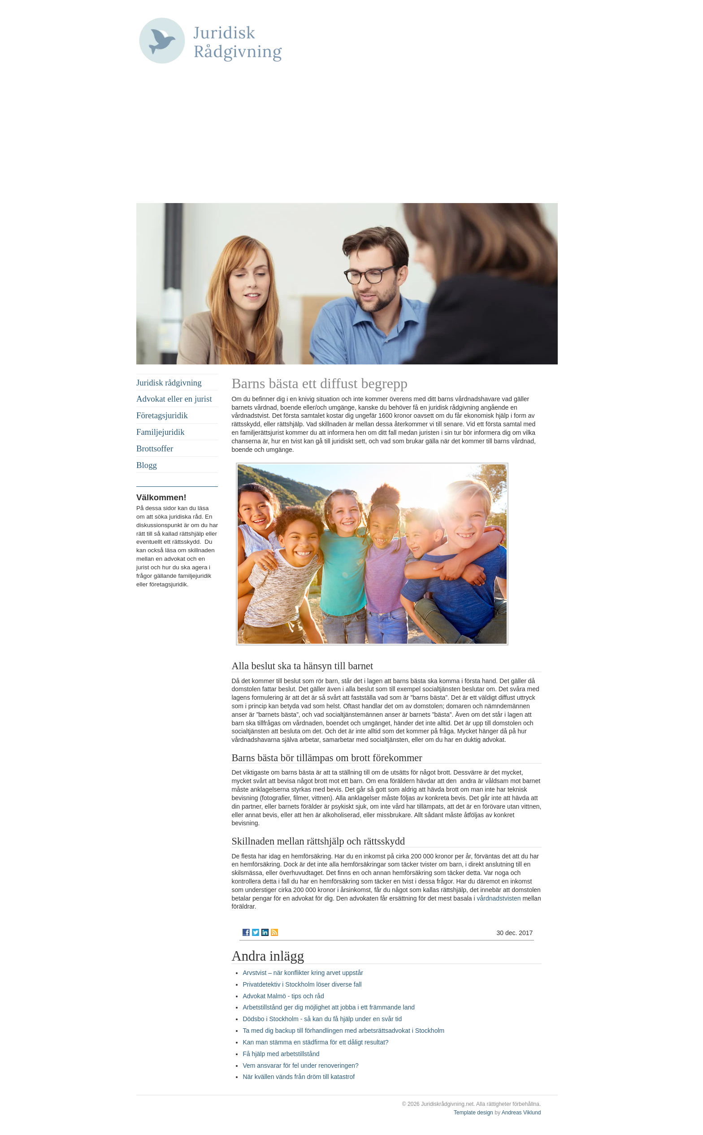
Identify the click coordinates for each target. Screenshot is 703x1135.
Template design (473, 1112)
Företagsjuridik (162, 415)
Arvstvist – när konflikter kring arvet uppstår (303, 972)
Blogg (146, 465)
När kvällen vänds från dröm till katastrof (299, 1076)
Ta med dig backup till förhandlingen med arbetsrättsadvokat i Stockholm (343, 1030)
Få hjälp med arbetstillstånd (281, 1053)
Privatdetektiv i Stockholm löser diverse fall (302, 984)
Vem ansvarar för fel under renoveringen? (300, 1065)
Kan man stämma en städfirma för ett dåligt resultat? (315, 1042)
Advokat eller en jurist (174, 398)
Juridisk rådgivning (169, 382)
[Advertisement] (347, 136)
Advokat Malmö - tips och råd (283, 996)
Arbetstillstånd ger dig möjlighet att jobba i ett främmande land (329, 1007)
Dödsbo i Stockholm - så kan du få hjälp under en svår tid (322, 1018)
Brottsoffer (154, 448)
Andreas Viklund (521, 1112)
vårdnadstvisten (499, 898)
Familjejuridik (160, 432)
